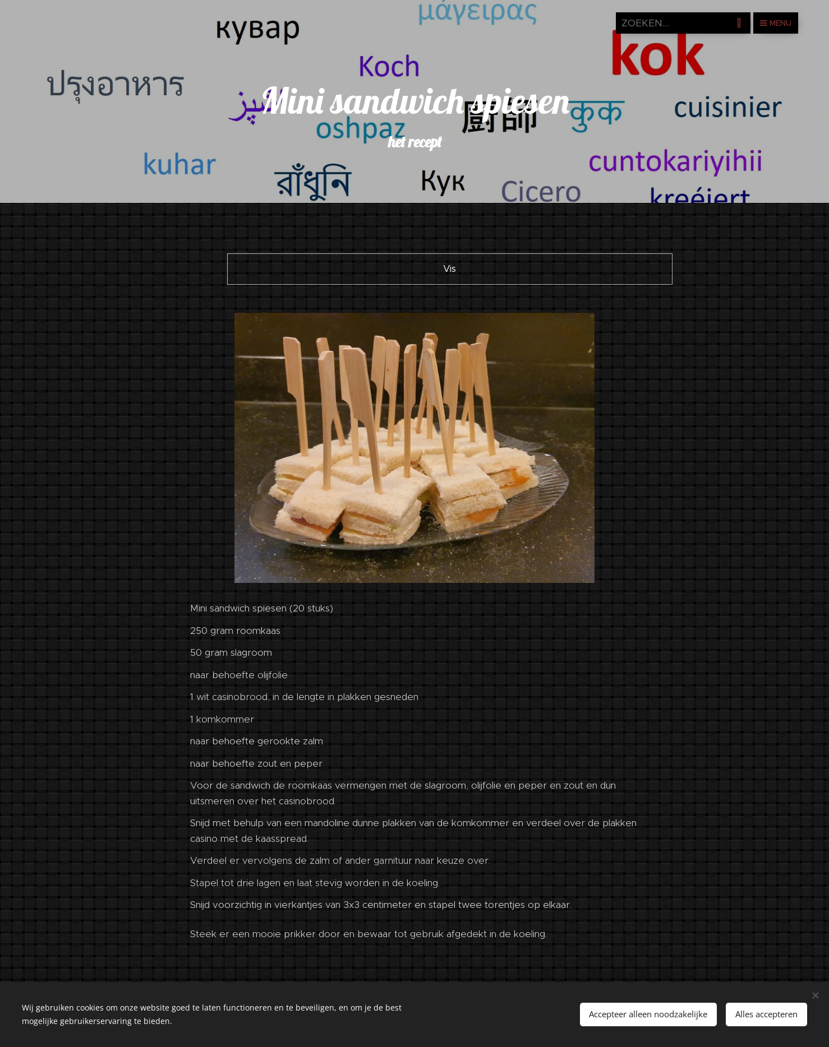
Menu (775, 23)
